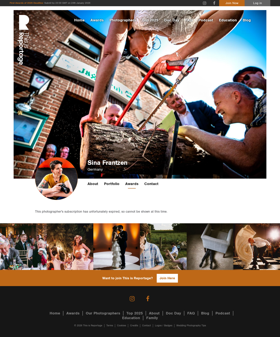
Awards (97, 20)
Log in (257, 3)
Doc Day (171, 20)
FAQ (189, 20)
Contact (151, 184)
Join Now (232, 3)
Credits (134, 325)
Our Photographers (103, 313)
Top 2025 (150, 20)
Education (228, 20)
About (93, 184)
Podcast (206, 20)
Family (152, 318)
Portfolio (111, 184)
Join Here (167, 278)
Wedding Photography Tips (191, 325)
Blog (247, 20)
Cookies (121, 325)
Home (79, 20)
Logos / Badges (163, 325)
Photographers (122, 20)
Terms (109, 325)
